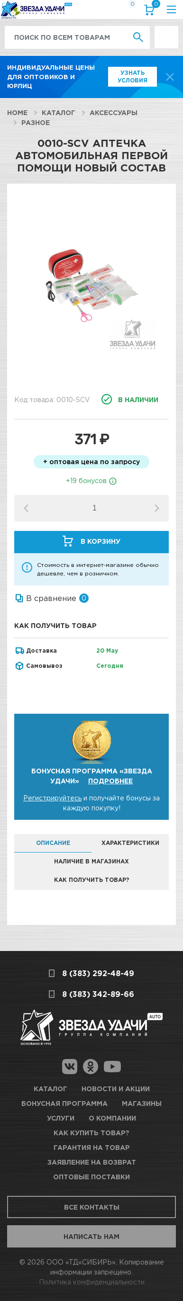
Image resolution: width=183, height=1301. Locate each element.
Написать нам (91, 1236)
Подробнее (110, 780)
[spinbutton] (94, 508)
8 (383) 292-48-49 (98, 973)
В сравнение (51, 598)
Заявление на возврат (91, 1162)
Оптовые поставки (91, 1176)
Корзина (154, 6)
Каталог (58, 112)
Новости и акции (116, 1088)
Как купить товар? (91, 1132)
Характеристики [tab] (130, 843)
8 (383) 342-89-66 (98, 994)
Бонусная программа (64, 1103)
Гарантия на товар (92, 1147)
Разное (35, 122)
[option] (91, 285)
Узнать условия (132, 76)
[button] (157, 508)
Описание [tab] (53, 843)
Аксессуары (113, 112)
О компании (112, 1118)
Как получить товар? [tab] (91, 880)
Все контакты (91, 1207)
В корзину (100, 541)
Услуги (60, 1118)
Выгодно (166, 31)
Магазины (142, 1103)
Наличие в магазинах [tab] (91, 861)
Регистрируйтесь (52, 797)
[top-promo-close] (170, 77)
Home (17, 112)
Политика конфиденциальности (92, 1281)
